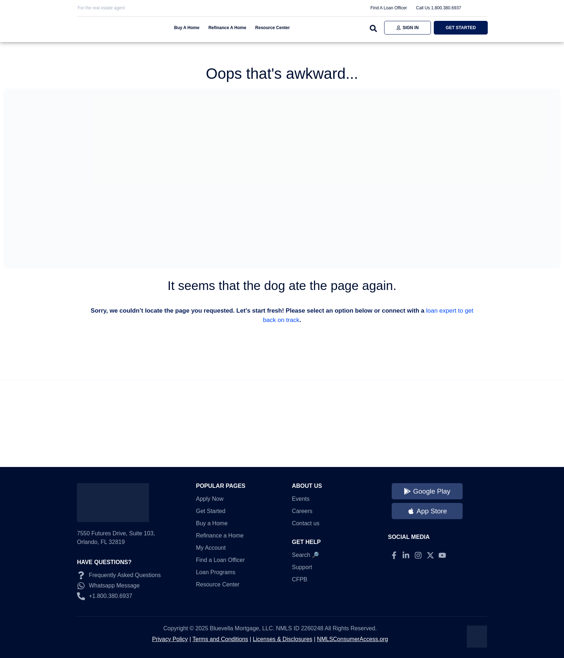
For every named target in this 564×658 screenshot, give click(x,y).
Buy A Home (186, 27)
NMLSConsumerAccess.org (352, 639)
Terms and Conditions (220, 639)
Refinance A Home (227, 27)
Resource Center (272, 27)
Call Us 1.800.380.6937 (438, 7)
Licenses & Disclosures (282, 639)
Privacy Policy (170, 639)
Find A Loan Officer (388, 7)
